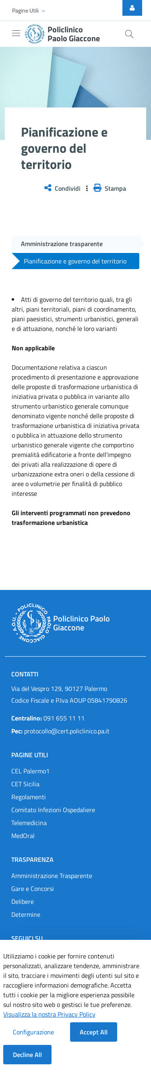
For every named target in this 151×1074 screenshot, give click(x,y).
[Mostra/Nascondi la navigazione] (16, 33)
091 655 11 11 (48, 718)
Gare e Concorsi (32, 888)
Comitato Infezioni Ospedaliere (53, 810)
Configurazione (33, 1032)
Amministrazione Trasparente (51, 875)
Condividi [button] (63, 188)
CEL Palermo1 (30, 771)
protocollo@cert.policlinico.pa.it (60, 731)
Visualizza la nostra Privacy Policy (49, 1014)
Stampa (109, 188)
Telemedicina (29, 823)
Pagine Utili (29, 755)
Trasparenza (32, 859)
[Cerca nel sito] (129, 34)
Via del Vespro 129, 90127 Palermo (59, 688)
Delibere (22, 901)
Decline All (27, 1054)
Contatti (24, 674)
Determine (25, 914)
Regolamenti (28, 797)
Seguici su (27, 938)
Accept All (94, 1032)
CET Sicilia (25, 784)
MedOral (23, 835)
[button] (29, 10)
